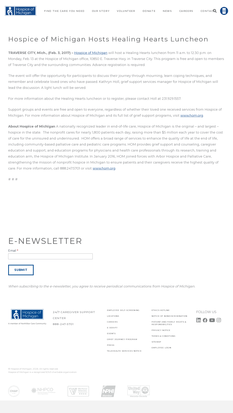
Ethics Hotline (161, 310)
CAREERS (112, 322)
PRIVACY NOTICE (161, 330)
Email (13, 250)
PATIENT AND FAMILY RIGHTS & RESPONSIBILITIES (169, 323)
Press (110, 345)
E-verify (112, 328)
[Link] (20, 11)
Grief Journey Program (122, 339)
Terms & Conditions (163, 336)
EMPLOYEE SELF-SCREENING (123, 310)
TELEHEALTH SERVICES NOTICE (124, 351)
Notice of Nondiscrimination (169, 316)
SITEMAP (156, 342)
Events (111, 333)
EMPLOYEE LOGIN (161, 347)
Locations (113, 316)
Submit (20, 270)
